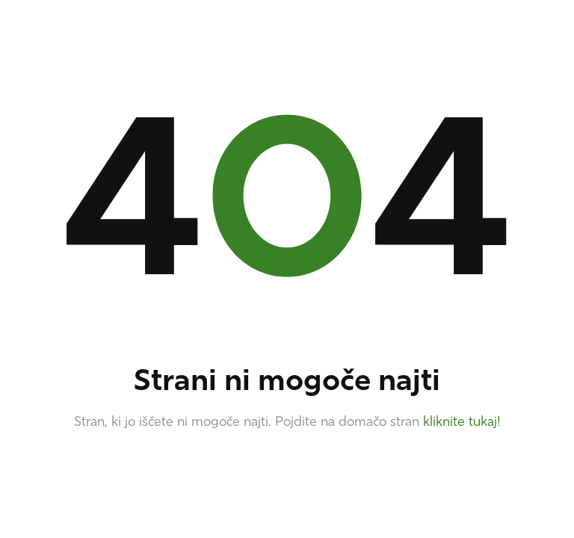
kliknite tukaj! (462, 422)
